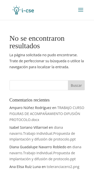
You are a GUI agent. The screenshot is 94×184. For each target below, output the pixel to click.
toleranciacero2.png (63, 166)
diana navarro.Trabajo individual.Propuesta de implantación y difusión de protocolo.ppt (43, 133)
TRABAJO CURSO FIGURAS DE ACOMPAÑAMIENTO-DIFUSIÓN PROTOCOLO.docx (47, 113)
